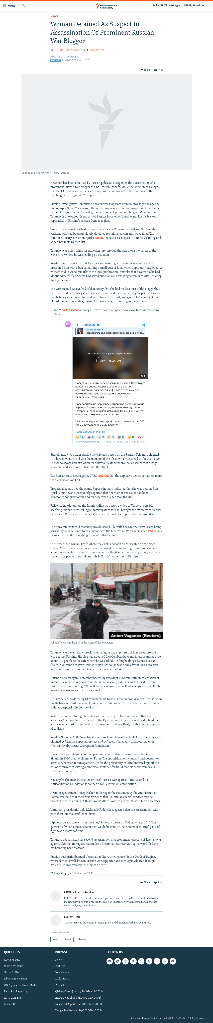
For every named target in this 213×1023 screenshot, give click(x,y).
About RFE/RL (12, 960)
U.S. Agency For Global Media (20, 985)
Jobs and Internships (15, 978)
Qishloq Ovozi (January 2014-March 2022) (79, 991)
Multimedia (62, 978)
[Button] (145, 70)
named (99, 238)
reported (103, 476)
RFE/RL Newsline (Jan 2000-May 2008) (78, 997)
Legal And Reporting (15, 991)
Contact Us (10, 1004)
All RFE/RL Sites (13, 997)
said (150, 531)
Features (60, 966)
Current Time (96, 50)
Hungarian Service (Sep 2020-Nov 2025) (78, 1010)
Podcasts (60, 985)
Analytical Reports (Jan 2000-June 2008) (78, 1004)
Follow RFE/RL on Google (166, 5)
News (54, 16)
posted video (70, 310)
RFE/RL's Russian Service (68, 50)
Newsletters (62, 972)
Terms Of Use (11, 972)
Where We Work (13, 966)
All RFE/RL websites (195, 5)
